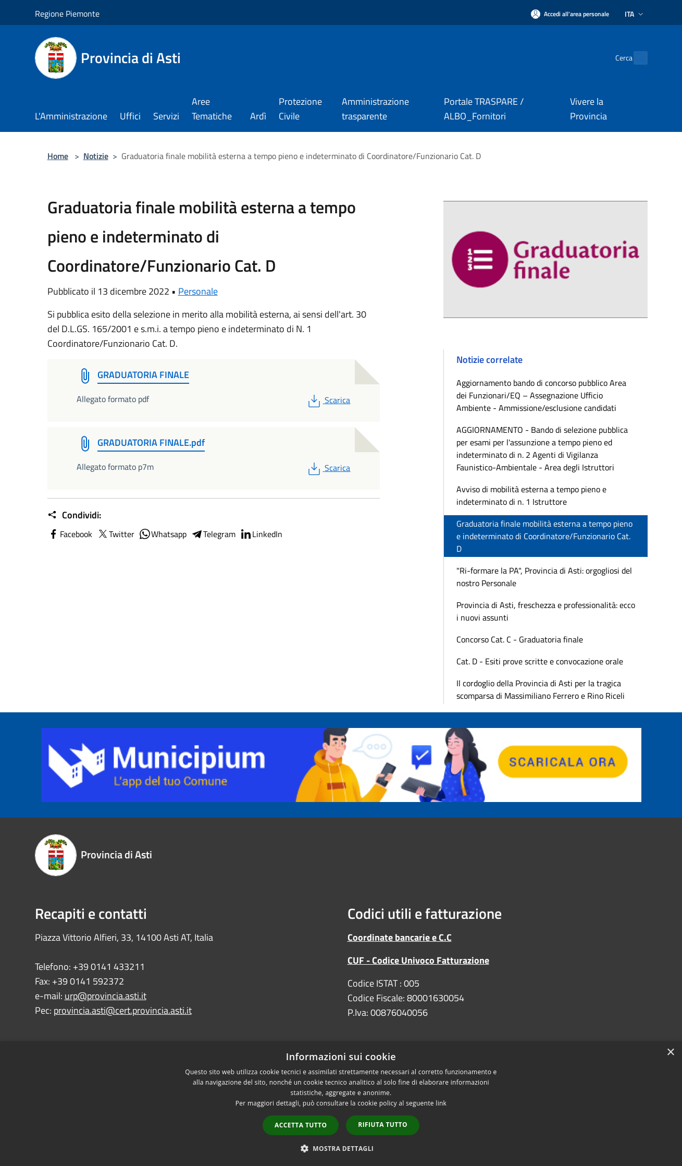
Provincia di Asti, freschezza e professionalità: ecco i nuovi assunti (545, 611)
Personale (198, 291)
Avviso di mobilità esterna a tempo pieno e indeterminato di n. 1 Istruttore (531, 495)
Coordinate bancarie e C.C (400, 937)
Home (57, 156)
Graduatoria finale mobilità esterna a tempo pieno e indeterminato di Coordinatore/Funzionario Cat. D (544, 536)
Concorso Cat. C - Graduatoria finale (519, 639)
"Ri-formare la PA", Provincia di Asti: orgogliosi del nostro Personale (544, 576)
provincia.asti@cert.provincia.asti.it (123, 1010)
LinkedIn (261, 534)
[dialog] (341, 1103)
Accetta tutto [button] (301, 1125)
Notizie (95, 156)
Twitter (115, 534)
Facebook (69, 534)
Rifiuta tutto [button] (382, 1124)
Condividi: (74, 515)
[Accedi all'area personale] (570, 14)
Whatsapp (163, 534)
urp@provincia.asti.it (105, 996)
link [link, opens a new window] (441, 1103)
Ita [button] (635, 13)
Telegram (213, 534)
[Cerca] (635, 57)
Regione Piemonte (67, 13)
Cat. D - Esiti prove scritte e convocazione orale (539, 661)
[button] (341, 1148)
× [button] (670, 1052)
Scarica (328, 400)
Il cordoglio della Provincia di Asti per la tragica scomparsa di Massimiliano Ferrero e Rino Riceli (540, 689)
